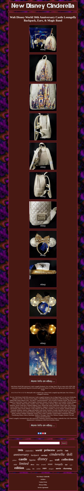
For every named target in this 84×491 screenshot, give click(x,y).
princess (49, 450)
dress (32, 464)
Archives (42, 479)
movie (58, 468)
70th (66, 451)
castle (23, 459)
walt (57, 459)
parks (60, 450)
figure (51, 460)
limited (24, 463)
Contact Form (43, 482)
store (50, 464)
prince (15, 460)
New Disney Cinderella (43, 476)
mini (15, 464)
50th (20, 450)
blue (37, 464)
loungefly (59, 464)
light (66, 464)
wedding (28, 469)
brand (43, 465)
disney (42, 459)
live (33, 469)
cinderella (57, 454)
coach (71, 465)
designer (51, 469)
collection (67, 459)
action (38, 469)
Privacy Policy (43, 485)
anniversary (21, 454)
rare (45, 468)
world (39, 450)
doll (69, 454)
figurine (32, 460)
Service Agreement (43, 487)
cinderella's (29, 451)
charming (67, 468)
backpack (35, 455)
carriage (44, 455)
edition (19, 468)
